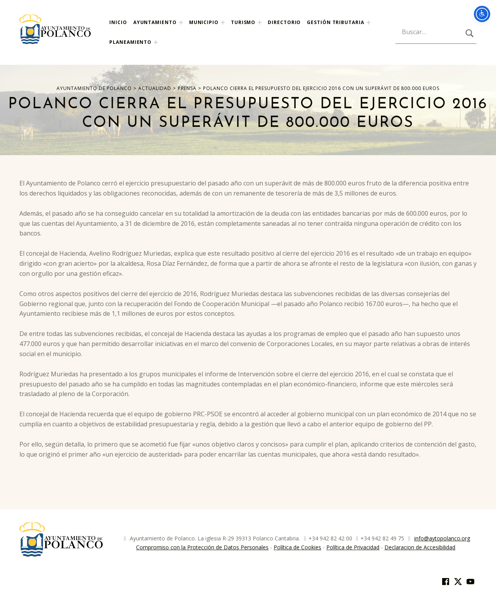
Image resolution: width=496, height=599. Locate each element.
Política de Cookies (297, 547)
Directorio (284, 22)
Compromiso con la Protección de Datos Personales (202, 547)
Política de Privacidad (352, 547)
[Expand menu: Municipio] (223, 22)
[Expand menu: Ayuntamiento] (181, 22)
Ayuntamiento (155, 22)
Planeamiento (130, 42)
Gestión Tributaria (335, 22)
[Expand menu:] (368, 22)
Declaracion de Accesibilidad (419, 547)
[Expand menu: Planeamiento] (156, 42)
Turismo (243, 22)
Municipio (204, 22)
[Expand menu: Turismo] (260, 22)
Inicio (118, 22)
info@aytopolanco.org (442, 538)
